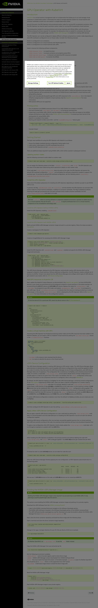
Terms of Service (53, 75)
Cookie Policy (68, 73)
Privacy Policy (58, 73)
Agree (68, 83)
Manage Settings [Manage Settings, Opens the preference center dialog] (33, 83)
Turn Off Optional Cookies (55, 83)
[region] (49, 74)
